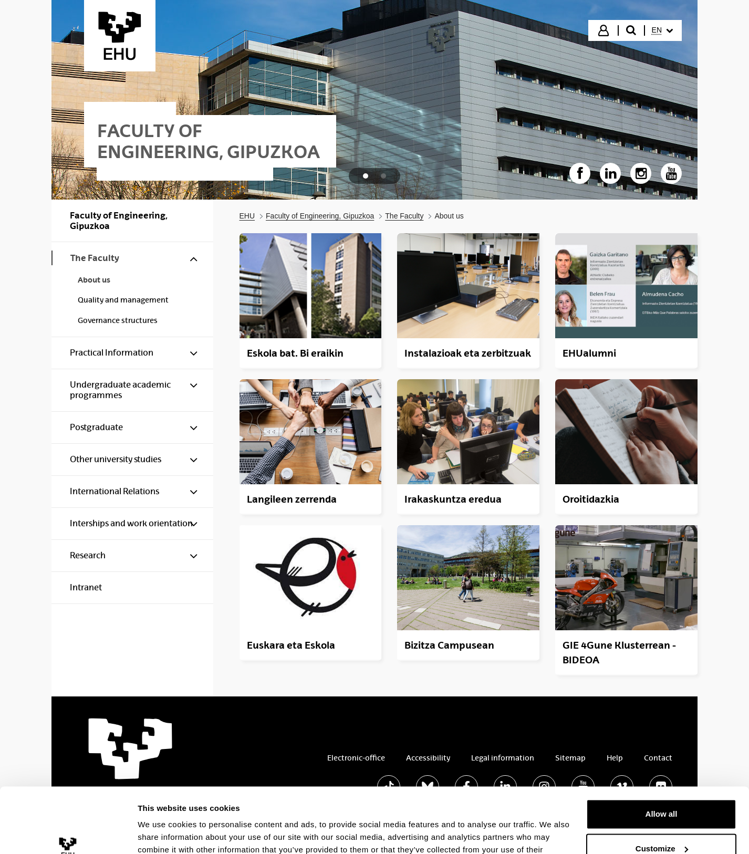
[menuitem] (662, 30)
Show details (162, 833)
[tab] (365, 176)
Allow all (662, 756)
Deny (661, 824)
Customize (662, 790)
